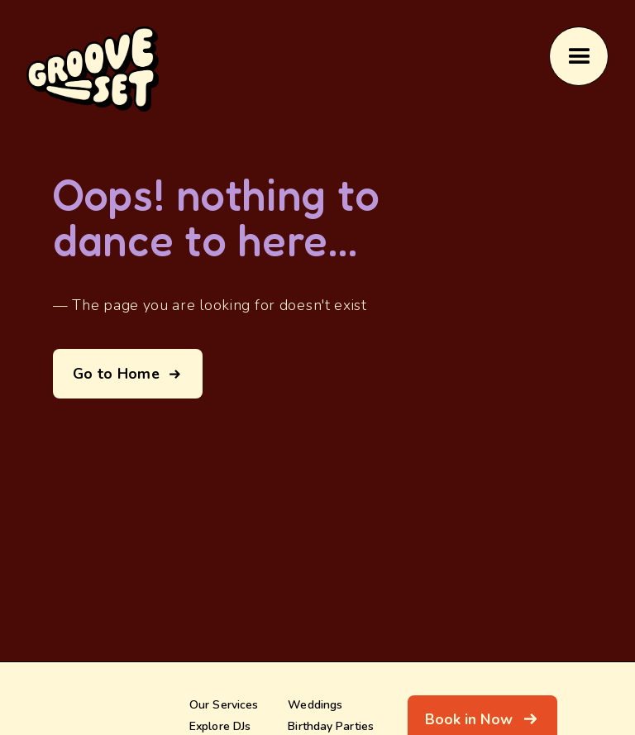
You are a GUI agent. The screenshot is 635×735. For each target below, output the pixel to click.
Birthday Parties (331, 725)
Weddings (315, 704)
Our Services (223, 704)
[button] (579, 56)
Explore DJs (220, 725)
